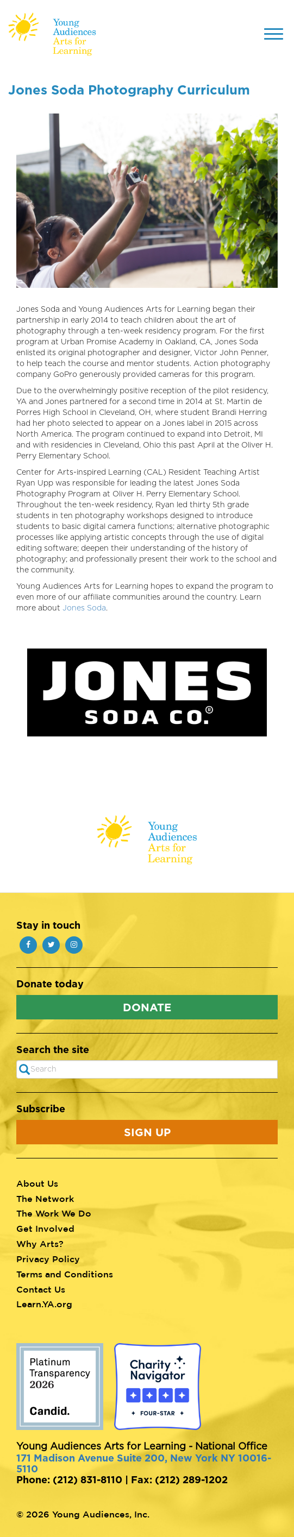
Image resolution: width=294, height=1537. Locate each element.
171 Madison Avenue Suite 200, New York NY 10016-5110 (143, 1463)
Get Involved (45, 1228)
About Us (37, 1183)
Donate (147, 1007)
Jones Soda (84, 608)
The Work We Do (53, 1213)
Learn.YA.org (44, 1304)
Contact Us (40, 1289)
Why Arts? (40, 1244)
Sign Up (147, 1132)
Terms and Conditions (64, 1274)
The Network (45, 1199)
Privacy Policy (48, 1259)
